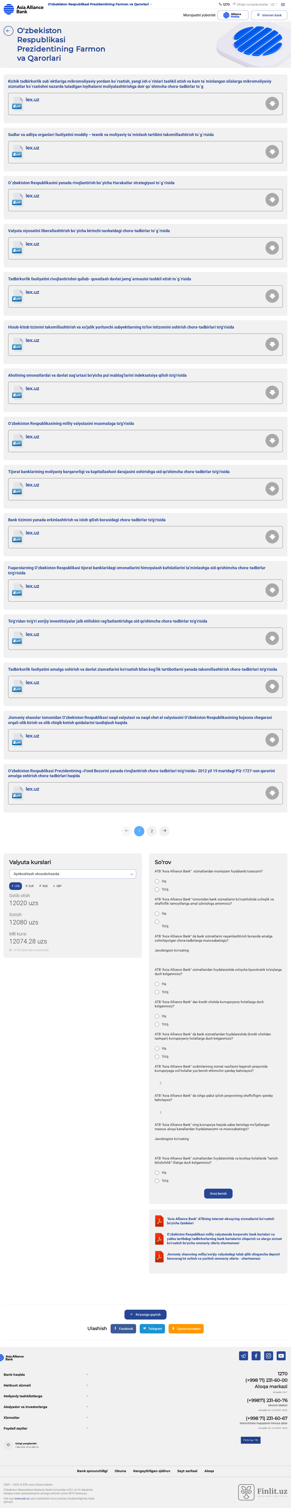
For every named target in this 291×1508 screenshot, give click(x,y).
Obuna (120, 1471)
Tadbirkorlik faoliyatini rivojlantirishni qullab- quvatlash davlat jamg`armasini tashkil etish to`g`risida (99, 279)
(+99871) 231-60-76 (267, 1400)
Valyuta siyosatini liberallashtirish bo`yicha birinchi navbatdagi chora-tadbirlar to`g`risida (89, 230)
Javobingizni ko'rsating (172, 950)
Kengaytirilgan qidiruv (151, 1471)
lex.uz (32, 99)
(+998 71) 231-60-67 (266, 1418)
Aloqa (209, 1471)
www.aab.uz (22, 1498)
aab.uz (23, 9)
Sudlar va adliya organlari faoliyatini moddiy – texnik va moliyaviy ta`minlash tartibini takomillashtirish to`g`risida (111, 134)
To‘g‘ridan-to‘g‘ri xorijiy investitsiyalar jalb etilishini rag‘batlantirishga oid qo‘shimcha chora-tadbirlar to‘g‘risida (107, 621)
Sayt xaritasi (187, 1471)
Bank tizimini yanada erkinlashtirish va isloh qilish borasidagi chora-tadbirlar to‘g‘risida (87, 519)
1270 (282, 1373)
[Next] (164, 831)
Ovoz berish (218, 1193)
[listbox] (72, 874)
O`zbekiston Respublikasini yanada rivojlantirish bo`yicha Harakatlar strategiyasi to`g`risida (91, 182)
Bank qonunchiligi (92, 1471)
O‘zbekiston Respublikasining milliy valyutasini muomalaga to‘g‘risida (71, 423)
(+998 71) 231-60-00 (266, 1380)
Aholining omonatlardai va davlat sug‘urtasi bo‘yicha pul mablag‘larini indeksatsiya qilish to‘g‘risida (97, 375)
